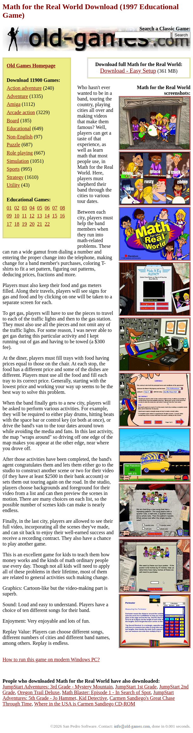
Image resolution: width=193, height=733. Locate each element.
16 (62, 215)
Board (13, 120)
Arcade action (21, 112)
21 (39, 224)
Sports (13, 169)
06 (47, 208)
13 (39, 215)
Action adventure (24, 88)
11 (24, 215)
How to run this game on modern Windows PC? (51, 659)
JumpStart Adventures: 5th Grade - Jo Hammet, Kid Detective (88, 695)
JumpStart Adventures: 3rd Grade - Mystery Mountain (58, 686)
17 (9, 224)
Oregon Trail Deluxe (38, 692)
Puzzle (13, 144)
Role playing (20, 153)
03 (24, 208)
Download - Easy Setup (128, 70)
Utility (13, 185)
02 (16, 208)
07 (54, 208)
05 (39, 208)
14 (46, 215)
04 (32, 208)
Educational (19, 128)
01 (9, 208)
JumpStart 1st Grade (136, 686)
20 (32, 224)
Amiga (14, 104)
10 (16, 215)
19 (24, 224)
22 (47, 224)
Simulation (18, 161)
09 (9, 215)
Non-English (20, 136)
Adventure (17, 96)
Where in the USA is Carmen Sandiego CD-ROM (84, 703)
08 (62, 208)
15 (54, 215)
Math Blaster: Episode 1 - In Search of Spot (106, 692)
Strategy (15, 177)
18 (16, 224)
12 (31, 215)
